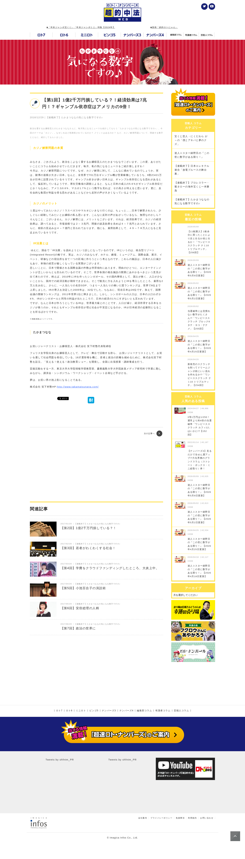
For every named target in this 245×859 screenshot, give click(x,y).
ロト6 (69, 711)
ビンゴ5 (93, 711)
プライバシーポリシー (161, 818)
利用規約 (192, 818)
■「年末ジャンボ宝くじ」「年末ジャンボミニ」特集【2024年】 (81, 27)
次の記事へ (153, 433)
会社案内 (142, 818)
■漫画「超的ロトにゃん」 (164, 27)
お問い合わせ (206, 818)
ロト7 (59, 711)
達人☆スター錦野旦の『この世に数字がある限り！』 (191, 155)
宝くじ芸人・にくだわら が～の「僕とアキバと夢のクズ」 (191, 140)
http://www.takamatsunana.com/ (78, 386)
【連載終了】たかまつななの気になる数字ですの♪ (191, 201)
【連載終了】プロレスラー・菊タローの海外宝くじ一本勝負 (191, 186)
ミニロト (81, 711)
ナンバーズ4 (126, 711)
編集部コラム (144, 711)
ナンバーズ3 (109, 711)
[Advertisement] (96, 469)
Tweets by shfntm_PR (59, 759)
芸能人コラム (181, 711)
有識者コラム (162, 711)
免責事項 (180, 818)
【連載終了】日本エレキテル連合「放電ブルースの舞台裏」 (191, 169)
